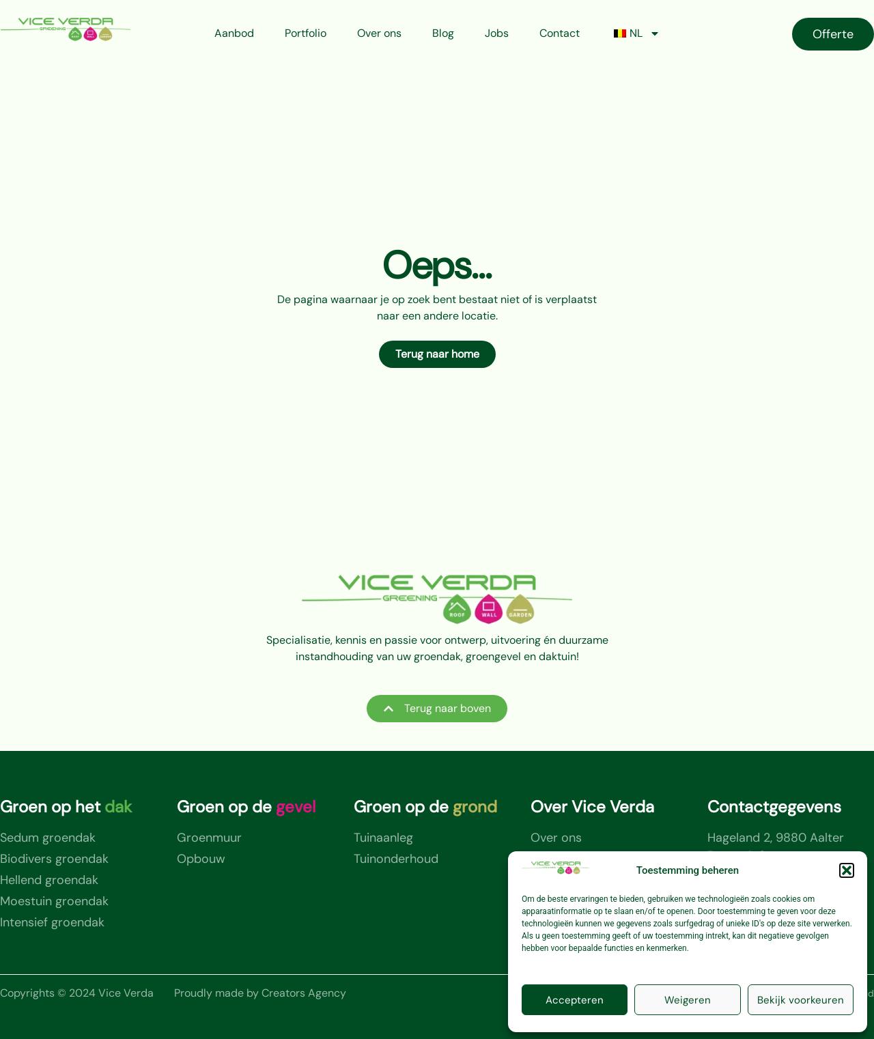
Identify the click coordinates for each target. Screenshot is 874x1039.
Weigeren (687, 1000)
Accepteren (575, 1000)
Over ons (379, 33)
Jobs (497, 33)
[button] (847, 870)
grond (475, 806)
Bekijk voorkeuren (800, 1000)
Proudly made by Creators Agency (260, 993)
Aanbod (234, 33)
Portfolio (305, 33)
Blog (443, 33)
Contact (559, 33)
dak (118, 806)
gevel (295, 806)
